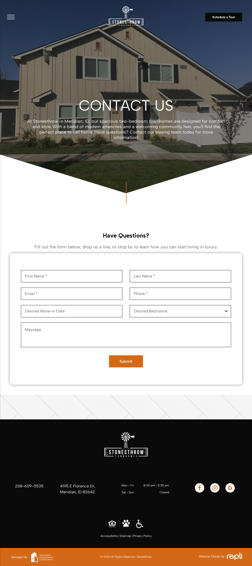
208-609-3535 (29, 486)
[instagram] (215, 488)
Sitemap (125, 536)
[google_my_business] (230, 488)
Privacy (138, 536)
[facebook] (199, 488)
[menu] (10, 17)
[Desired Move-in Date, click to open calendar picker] (71, 311)
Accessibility (109, 536)
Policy (147, 536)
